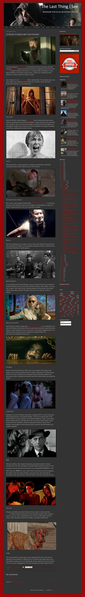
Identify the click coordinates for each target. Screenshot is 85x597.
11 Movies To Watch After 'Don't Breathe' (70, 197)
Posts (62, 322)
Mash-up (67, 316)
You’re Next (30, 120)
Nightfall (71, 316)
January (64, 265)
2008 (62, 280)
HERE (8, 71)
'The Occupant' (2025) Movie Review (71, 111)
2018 (62, 176)
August (63, 188)
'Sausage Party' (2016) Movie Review (69, 229)
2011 (62, 275)
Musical (66, 310)
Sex (69, 313)
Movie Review (64, 292)
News (11, 27)
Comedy (74, 295)
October (64, 184)
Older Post (52, 579)
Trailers (26, 27)
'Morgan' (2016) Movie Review (68, 189)
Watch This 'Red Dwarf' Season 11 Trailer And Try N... (69, 195)
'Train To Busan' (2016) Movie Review (69, 252)
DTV (78, 302)
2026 (62, 161)
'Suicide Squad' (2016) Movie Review (69, 251)
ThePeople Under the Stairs (39, 203)
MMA (61, 316)
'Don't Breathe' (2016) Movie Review (69, 199)
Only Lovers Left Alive (34, 326)
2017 (62, 177)
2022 (62, 168)
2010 (62, 277)
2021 (62, 170)
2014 (62, 269)
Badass (66, 295)
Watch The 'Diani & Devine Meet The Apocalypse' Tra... (69, 240)
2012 (62, 273)
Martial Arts (62, 298)
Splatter (66, 307)
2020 (62, 172)
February (64, 264)
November (64, 182)
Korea (67, 302)
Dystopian (68, 304)
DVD (69, 301)
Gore (69, 311)
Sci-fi (77, 293)
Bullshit (63, 311)
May (63, 258)
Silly (60, 308)
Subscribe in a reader (64, 286)
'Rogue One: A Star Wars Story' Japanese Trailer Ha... (68, 218)
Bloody (67, 312)
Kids (72, 312)
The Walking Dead (65, 303)
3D (63, 316)
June (63, 256)
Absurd (71, 310)
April (63, 260)
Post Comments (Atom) (16, 581)
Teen (66, 306)
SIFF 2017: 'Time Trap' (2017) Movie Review (71, 121)
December (64, 181)
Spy (76, 306)
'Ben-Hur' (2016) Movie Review (68, 212)
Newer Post (9, 579)
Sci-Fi (58, 27)
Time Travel (75, 313)
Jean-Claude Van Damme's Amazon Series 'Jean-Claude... (69, 210)
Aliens (61, 307)
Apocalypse (62, 312)
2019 (62, 174)
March (63, 262)
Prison (76, 312)
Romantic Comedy (63, 313)
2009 (62, 278)
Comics (63, 27)
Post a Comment (11, 577)
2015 (62, 268)
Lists (43, 27)
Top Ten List (67, 308)
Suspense (75, 311)
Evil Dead (14, 69)
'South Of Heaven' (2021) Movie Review (72, 139)
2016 (62, 179)
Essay (70, 315)
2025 (62, 163)
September (64, 186)
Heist (66, 315)
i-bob (45, 590)
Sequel (73, 303)
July (63, 255)
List (60, 299)
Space (61, 310)
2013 (62, 271)
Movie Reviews (18, 27)
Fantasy (71, 306)
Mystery (75, 307)
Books (68, 27)
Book (78, 303)
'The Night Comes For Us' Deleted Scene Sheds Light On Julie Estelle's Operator (72, 101)
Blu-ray (72, 302)
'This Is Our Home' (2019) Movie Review (72, 83)
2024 (62, 165)
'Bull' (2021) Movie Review (72, 129)
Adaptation (76, 299)
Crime (70, 298)
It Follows (49, 332)
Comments (63, 324)
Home (6, 27)
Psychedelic (75, 315)
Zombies (64, 301)
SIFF (61, 296)
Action (47, 27)
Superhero (75, 301)
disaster (77, 310)
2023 (62, 167)
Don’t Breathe (22, 67)
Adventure (75, 304)
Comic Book (67, 299)
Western (61, 306)
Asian (74, 296)
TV (30, 27)
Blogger (53, 590)
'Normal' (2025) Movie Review (67, 34)
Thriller (67, 296)
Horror (53, 27)
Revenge (61, 302)
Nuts (71, 307)
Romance (75, 308)
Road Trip (61, 315)
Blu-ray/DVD (37, 27)
